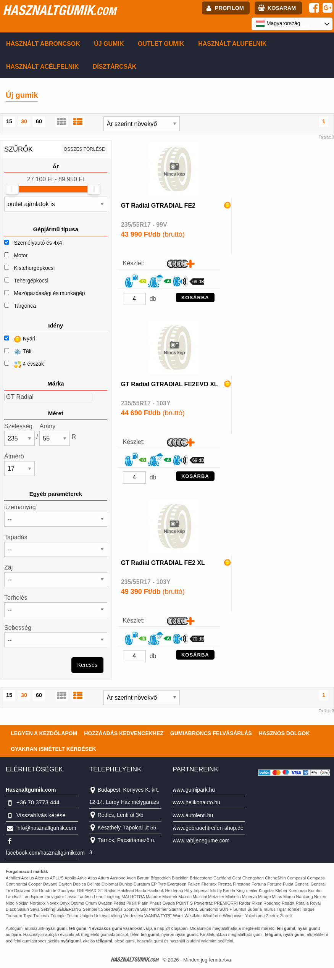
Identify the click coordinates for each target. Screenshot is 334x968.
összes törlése (84, 149)
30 (24, 121)
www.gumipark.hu (194, 790)
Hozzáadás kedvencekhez (123, 733)
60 (39, 121)
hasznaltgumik (59, 10)
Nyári (19, 339)
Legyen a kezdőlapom (44, 733)
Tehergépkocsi (31, 280)
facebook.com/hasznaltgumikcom (45, 853)
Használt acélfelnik (42, 66)
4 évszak (24, 364)
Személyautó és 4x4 (38, 243)
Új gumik (109, 43)
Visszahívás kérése (41, 815)
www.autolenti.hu (193, 815)
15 (9, 121)
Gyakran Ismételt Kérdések (53, 749)
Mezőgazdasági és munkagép (49, 293)
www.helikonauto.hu (197, 802)
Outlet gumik (161, 43)
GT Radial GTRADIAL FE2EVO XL (169, 384)
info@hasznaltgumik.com (46, 828)
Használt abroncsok (43, 43)
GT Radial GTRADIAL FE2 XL (163, 563)
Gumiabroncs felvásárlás (211, 733)
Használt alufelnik (232, 43)
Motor (20, 255)
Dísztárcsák (115, 66)
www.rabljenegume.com (201, 840)
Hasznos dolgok (284, 733)
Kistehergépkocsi (34, 268)
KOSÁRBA (195, 297)
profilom (229, 8)
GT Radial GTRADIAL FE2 (158, 205)
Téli (17, 352)
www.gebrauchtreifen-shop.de (208, 828)
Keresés (87, 665)
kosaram (282, 8)
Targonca (25, 306)
